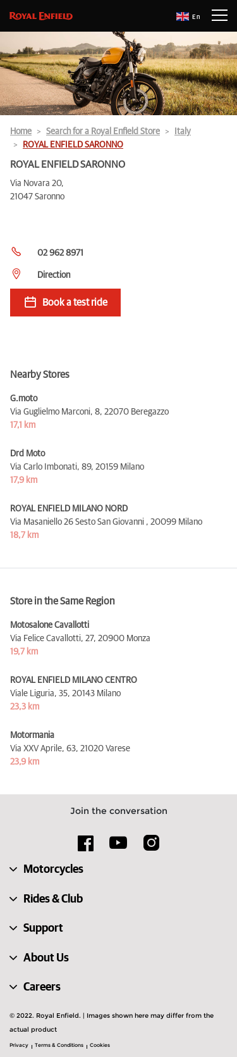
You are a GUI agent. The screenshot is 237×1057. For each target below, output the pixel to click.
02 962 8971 (60, 253)
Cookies (100, 1045)
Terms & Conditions (59, 1045)
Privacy (18, 1045)
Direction (53, 275)
